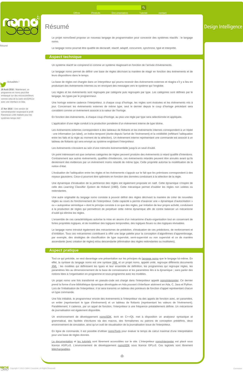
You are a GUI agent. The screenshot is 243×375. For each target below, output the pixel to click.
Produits (95, 13)
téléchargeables (61, 349)
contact (162, 13)
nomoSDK (105, 316)
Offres (77, 13)
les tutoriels (84, 341)
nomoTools (114, 331)
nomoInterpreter (169, 280)
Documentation (120, 13)
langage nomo (150, 258)
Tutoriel (143, 13)
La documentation (62, 341)
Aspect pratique (64, 250)
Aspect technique (65, 57)
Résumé (4, 46)
